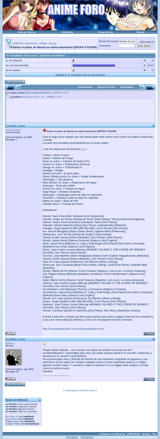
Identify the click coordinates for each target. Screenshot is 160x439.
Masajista (72, 437)
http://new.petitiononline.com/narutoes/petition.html (73, 328)
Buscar (140, 32)
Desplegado (126, 87)
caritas (13, 419)
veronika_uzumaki (13, 130)
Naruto (53, 43)
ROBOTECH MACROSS (24, 43)
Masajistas (87, 437)
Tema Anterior (72, 390)
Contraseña (104, 45)
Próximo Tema (88, 390)
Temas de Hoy (105, 32)
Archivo (146, 434)
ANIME (43, 43)
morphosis (10, 343)
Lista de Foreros (26, 32)
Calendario (67, 32)
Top (154, 434)
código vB (13, 416)
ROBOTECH (133, 434)
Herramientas (85, 87)
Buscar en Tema (106, 87)
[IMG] (16, 421)
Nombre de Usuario (108, 41)
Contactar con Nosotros (112, 434)
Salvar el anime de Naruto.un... (38, 93)
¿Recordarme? (145, 42)
